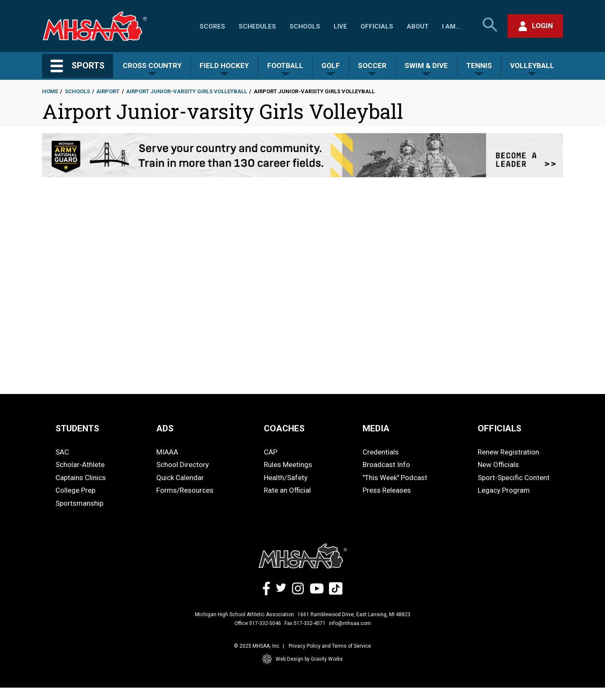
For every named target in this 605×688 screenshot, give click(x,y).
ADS (165, 428)
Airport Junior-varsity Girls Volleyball (186, 91)
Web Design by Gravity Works (302, 659)
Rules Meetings (288, 464)
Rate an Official (287, 490)
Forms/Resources (184, 490)
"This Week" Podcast (395, 477)
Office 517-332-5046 (257, 623)
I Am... (451, 26)
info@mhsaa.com (350, 623)
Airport (107, 91)
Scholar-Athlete (80, 464)
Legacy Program (504, 490)
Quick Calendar (180, 477)
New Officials (498, 464)
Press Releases (387, 490)
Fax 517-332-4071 (305, 623)
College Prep (75, 490)
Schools (304, 26)
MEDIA (376, 428)
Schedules (257, 26)
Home (50, 91)
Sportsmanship (79, 503)
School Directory (182, 464)
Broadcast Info (386, 464)
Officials (376, 26)
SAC (62, 452)
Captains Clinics (80, 477)
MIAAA (167, 452)
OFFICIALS (499, 428)
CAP (270, 452)
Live (340, 26)
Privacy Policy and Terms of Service (330, 646)
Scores (212, 26)
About (418, 26)
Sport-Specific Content (514, 477)
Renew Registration (508, 452)
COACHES (284, 428)
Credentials (381, 452)
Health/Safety (286, 477)
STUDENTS (77, 428)
